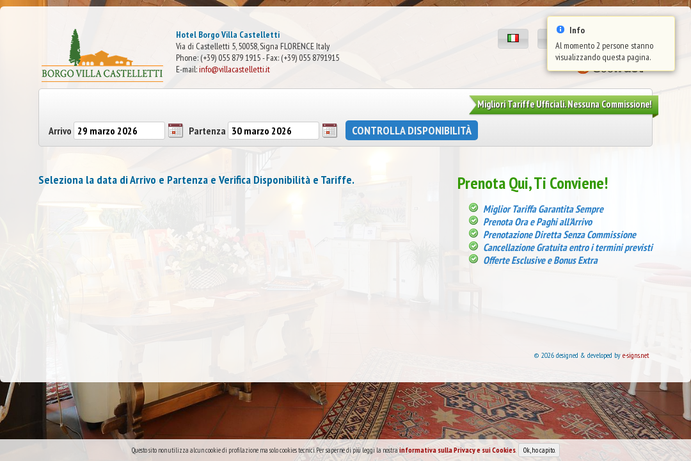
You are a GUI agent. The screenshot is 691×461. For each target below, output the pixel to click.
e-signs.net (636, 355)
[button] (513, 39)
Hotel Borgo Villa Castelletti (228, 34)
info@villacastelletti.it (234, 69)
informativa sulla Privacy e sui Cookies (457, 452)
